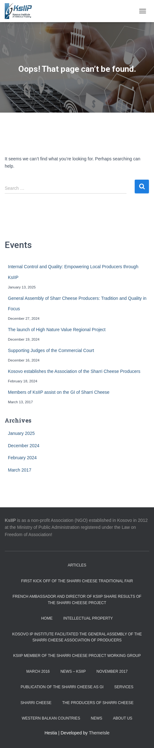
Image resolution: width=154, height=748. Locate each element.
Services (123, 687)
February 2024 (22, 457)
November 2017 (112, 671)
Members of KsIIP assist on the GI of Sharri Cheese (58, 392)
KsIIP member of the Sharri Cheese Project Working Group (77, 655)
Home (46, 618)
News (96, 718)
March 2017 (19, 470)
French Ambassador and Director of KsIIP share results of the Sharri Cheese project (77, 599)
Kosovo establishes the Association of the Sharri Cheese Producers (74, 371)
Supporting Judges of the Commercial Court (51, 350)
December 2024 (24, 445)
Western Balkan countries (51, 718)
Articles (77, 565)
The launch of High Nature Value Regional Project (57, 329)
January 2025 (21, 433)
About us (122, 718)
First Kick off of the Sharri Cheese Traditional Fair (77, 581)
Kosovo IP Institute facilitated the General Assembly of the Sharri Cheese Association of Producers (77, 637)
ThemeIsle (99, 732)
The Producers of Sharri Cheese (97, 703)
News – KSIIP (73, 671)
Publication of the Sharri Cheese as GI (62, 687)
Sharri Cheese (36, 703)
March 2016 (38, 671)
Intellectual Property (88, 618)
